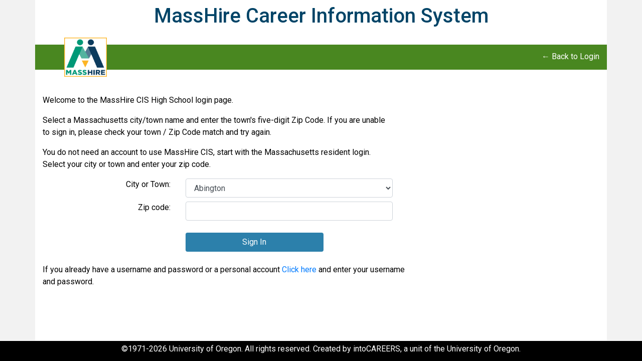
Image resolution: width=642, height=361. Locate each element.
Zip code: (154, 207)
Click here (299, 269)
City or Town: (148, 184)
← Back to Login (570, 56)
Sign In (254, 242)
